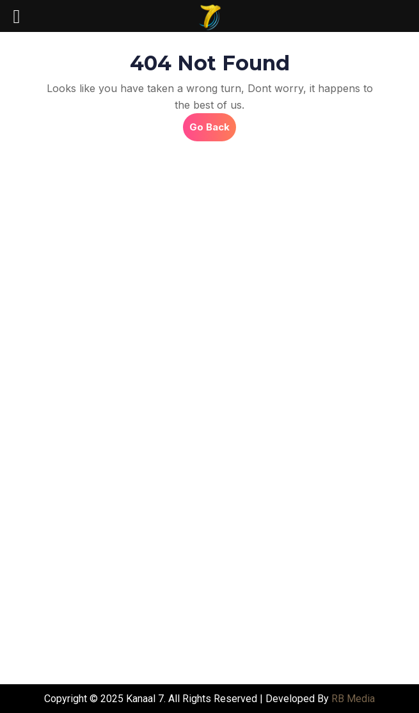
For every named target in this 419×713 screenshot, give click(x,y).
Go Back (212, 123)
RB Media (353, 699)
